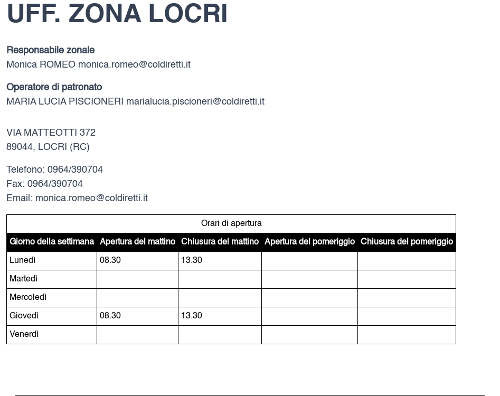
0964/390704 (75, 170)
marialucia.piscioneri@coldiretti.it (195, 102)
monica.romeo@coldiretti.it (134, 65)
